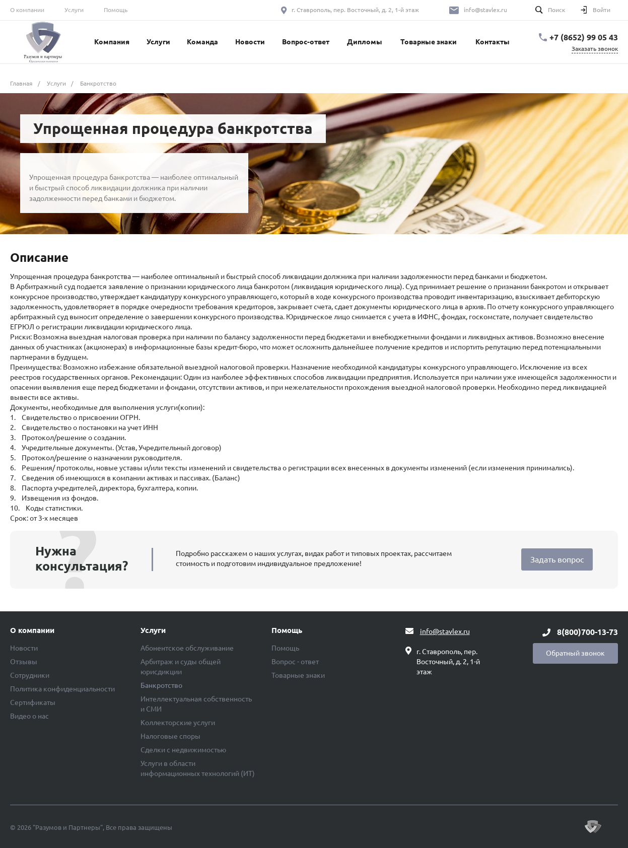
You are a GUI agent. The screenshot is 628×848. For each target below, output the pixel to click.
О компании (27, 10)
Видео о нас (29, 716)
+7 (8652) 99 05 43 (583, 37)
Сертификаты (32, 702)
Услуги (74, 10)
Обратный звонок (575, 653)
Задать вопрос (557, 559)
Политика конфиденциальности (62, 689)
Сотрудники (29, 675)
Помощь (115, 10)
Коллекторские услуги (178, 723)
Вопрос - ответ (295, 662)
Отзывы (23, 662)
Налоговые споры (170, 736)
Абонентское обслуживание (187, 648)
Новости (24, 648)
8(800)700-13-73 (587, 632)
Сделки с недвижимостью (183, 750)
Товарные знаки (298, 675)
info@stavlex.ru (485, 10)
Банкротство (161, 685)
